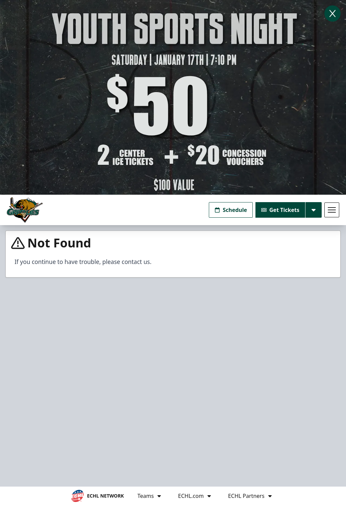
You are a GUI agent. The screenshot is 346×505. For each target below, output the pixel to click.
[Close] (332, 13)
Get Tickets (280, 210)
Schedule (231, 210)
